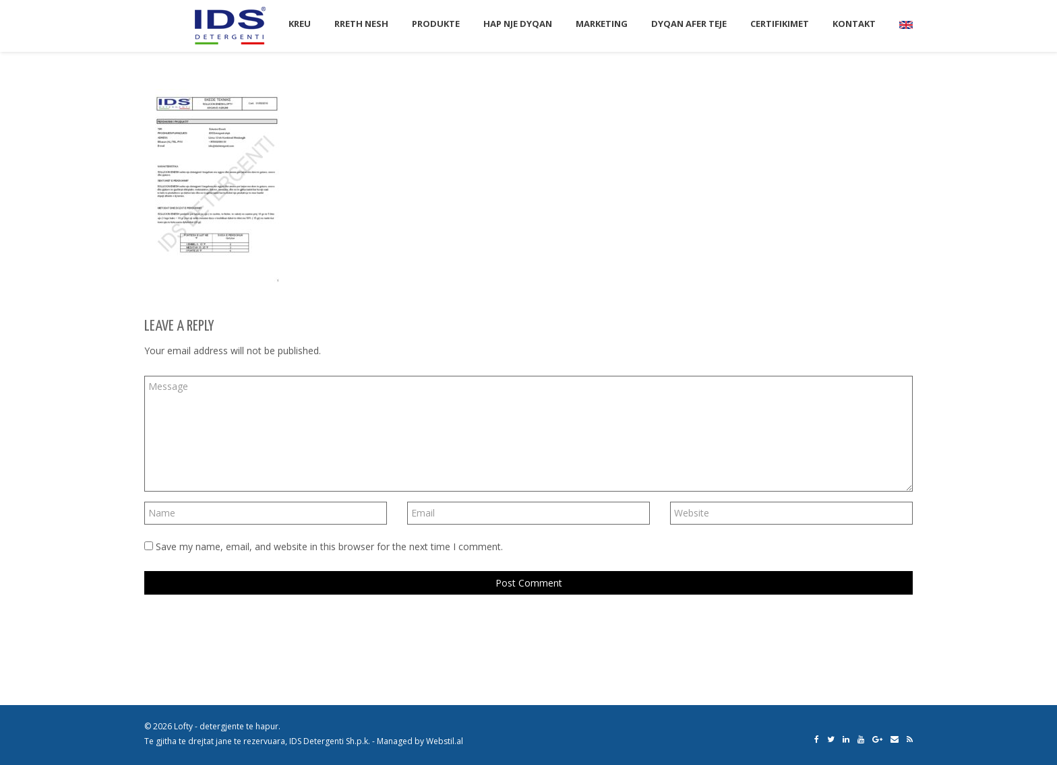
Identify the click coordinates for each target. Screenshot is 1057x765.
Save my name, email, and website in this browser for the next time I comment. (329, 546)
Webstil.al (444, 741)
